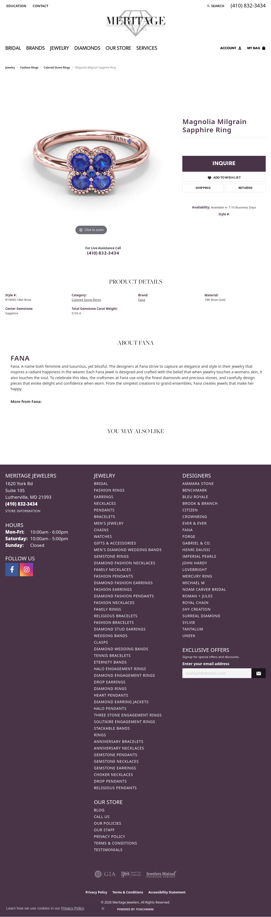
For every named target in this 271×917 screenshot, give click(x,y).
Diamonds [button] (87, 48)
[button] (15, 5)
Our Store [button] (118, 48)
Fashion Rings (29, 67)
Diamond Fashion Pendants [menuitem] (124, 595)
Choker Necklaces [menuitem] (113, 774)
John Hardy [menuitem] (194, 562)
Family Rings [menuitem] (107, 609)
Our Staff (104, 829)
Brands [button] (35, 48)
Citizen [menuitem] (190, 509)
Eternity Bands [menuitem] (110, 662)
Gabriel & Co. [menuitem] (196, 543)
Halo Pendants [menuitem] (110, 708)
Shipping (203, 188)
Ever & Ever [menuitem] (194, 523)
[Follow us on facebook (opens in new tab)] (12, 569)
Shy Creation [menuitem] (196, 609)
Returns (245, 188)
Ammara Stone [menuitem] (198, 483)
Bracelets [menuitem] (104, 516)
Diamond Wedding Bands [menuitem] (121, 648)
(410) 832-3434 (103, 253)
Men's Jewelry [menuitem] (109, 523)
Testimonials (108, 849)
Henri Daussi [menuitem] (196, 549)
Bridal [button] (13, 48)
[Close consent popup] (103, 908)
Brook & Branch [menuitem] (200, 503)
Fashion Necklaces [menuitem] (114, 602)
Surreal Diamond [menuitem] (201, 615)
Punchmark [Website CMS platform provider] (145, 909)
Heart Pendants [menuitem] (111, 695)
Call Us (102, 816)
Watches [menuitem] (103, 536)
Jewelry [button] (59, 48)
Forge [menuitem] (188, 536)
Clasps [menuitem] (101, 642)
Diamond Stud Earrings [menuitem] (120, 629)
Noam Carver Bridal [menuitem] (204, 589)
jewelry (10, 67)
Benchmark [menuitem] (194, 490)
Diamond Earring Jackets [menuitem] (121, 701)
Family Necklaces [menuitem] (112, 569)
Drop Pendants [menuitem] (110, 781)
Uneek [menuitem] (188, 635)
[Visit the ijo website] (131, 874)
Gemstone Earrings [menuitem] (115, 767)
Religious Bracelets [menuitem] (116, 615)
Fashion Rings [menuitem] (109, 490)
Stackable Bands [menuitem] (112, 728)
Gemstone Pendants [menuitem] (115, 754)
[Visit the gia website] (105, 874)
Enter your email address (205, 663)
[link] (39, 5)
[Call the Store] (21, 504)
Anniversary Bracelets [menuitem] (118, 741)
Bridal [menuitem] (101, 483)
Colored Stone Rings (57, 67)
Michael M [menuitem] (193, 582)
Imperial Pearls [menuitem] (199, 556)
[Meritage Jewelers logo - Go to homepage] (135, 23)
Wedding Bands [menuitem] (111, 635)
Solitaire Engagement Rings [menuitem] (124, 721)
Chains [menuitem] (101, 529)
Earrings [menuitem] (104, 496)
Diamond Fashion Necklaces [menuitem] (124, 562)
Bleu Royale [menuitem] (195, 496)
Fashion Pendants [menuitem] (113, 576)
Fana (141, 300)
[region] (91, 157)
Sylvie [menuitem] (188, 622)
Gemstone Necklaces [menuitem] (116, 761)
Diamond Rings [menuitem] (110, 688)
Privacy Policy (109, 836)
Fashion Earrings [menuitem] (113, 589)
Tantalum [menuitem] (192, 629)
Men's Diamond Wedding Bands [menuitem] (128, 549)
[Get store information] (22, 511)
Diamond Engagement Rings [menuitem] (124, 675)
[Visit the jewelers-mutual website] (161, 874)
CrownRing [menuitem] (194, 516)
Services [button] (146, 48)
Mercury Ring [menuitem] (197, 576)
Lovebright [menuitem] (194, 569)
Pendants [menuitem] (104, 509)
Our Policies (107, 823)
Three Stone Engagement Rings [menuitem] (128, 715)
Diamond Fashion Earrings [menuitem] (123, 582)
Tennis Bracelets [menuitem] (112, 655)
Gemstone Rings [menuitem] (111, 556)
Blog (99, 809)
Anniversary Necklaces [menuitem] (119, 748)
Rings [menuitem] (100, 734)
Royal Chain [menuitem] (195, 602)
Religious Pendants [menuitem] (115, 787)
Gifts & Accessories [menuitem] (115, 543)
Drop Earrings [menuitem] (110, 681)
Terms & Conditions (115, 843)
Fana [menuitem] (187, 529)
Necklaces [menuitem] (105, 503)
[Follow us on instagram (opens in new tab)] (26, 569)
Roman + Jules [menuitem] (197, 595)
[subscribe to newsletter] (258, 673)
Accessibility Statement (167, 892)
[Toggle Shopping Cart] (256, 49)
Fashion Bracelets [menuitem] (114, 622)
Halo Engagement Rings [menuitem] (120, 668)
